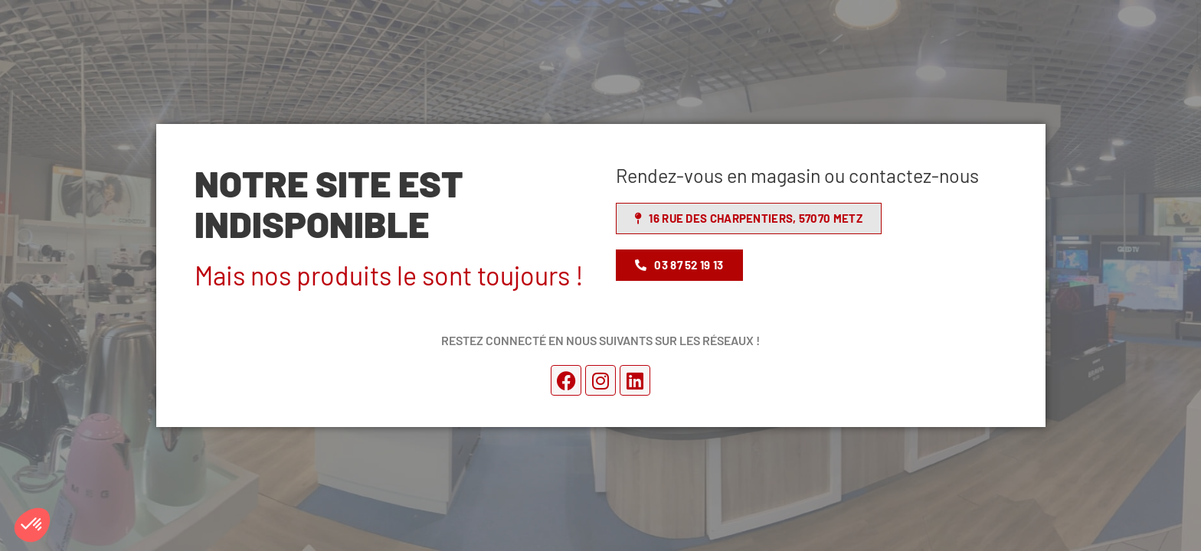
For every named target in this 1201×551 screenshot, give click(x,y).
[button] (32, 525)
